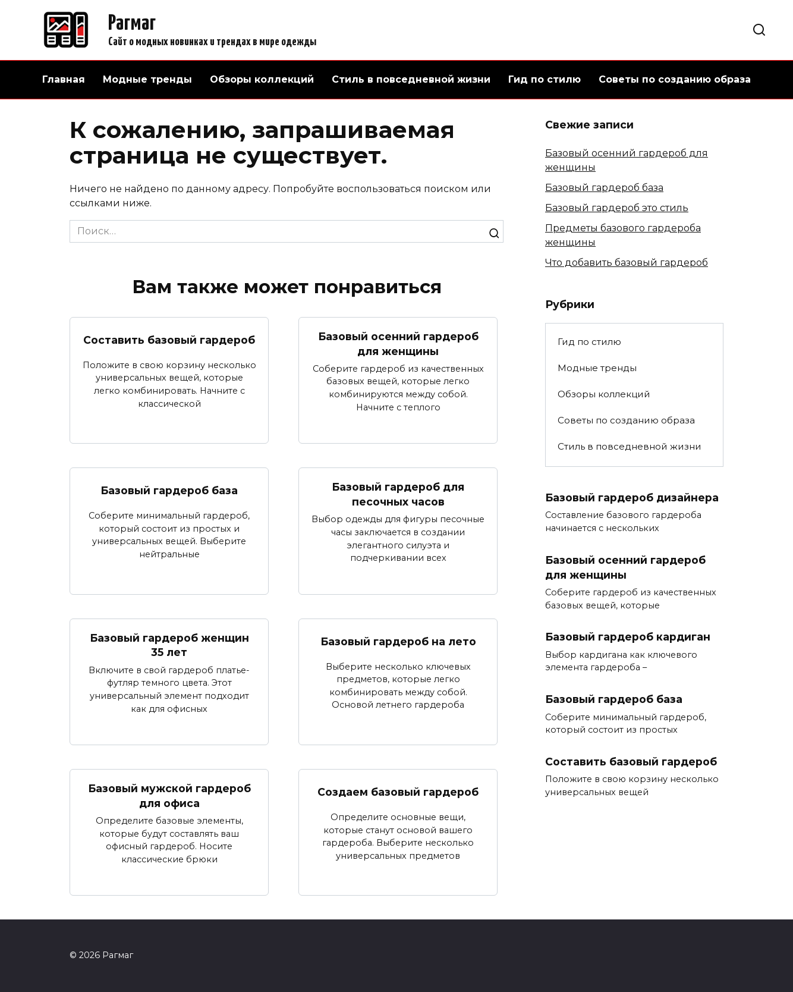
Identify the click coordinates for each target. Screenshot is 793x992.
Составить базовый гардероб (169, 340)
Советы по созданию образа (675, 79)
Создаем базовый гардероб (398, 792)
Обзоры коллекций (262, 79)
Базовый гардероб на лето (398, 641)
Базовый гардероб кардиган (627, 636)
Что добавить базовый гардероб (626, 262)
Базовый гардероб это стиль (616, 208)
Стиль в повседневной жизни (411, 79)
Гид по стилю (544, 79)
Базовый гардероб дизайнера (632, 497)
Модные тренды (147, 79)
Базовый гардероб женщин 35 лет (169, 645)
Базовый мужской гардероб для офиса (169, 795)
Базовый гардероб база (169, 490)
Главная (63, 79)
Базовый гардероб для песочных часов (398, 494)
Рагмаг (132, 24)
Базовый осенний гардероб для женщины (398, 343)
